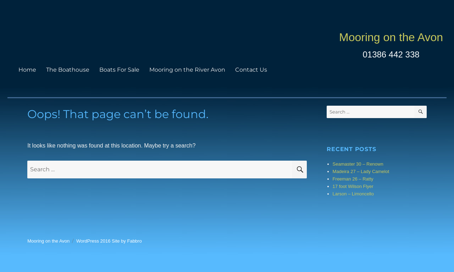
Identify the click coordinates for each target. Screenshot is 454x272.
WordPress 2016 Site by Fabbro (109, 241)
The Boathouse (67, 69)
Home (27, 69)
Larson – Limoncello (353, 193)
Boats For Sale (119, 69)
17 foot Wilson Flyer (353, 186)
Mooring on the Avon (391, 37)
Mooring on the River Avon (187, 69)
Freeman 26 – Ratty (353, 179)
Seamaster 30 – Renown (358, 164)
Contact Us (251, 69)
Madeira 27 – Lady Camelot (361, 171)
